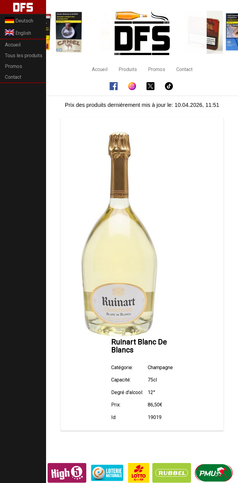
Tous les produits (23, 55)
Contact (13, 77)
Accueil (13, 45)
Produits (128, 69)
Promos (13, 66)
